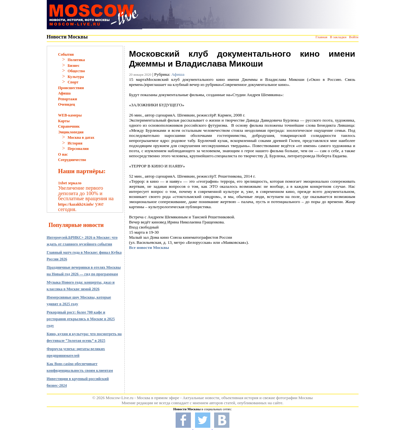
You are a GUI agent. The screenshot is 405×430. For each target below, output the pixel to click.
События (66, 54)
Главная (321, 37)
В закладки (338, 37)
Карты (64, 121)
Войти (353, 37)
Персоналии (77, 148)
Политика (76, 60)
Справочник (69, 126)
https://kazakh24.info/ (76, 204)
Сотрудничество (72, 160)
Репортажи (67, 99)
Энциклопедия (71, 132)
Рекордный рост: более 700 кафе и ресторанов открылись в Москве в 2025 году (81, 319)
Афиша (64, 93)
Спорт (72, 82)
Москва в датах (80, 137)
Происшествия (71, 88)
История (74, 143)
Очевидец (66, 104)
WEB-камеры (70, 115)
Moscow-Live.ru (119, 397)
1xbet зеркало (69, 183)
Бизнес (73, 65)
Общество (76, 71)
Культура (75, 76)
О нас (63, 154)
